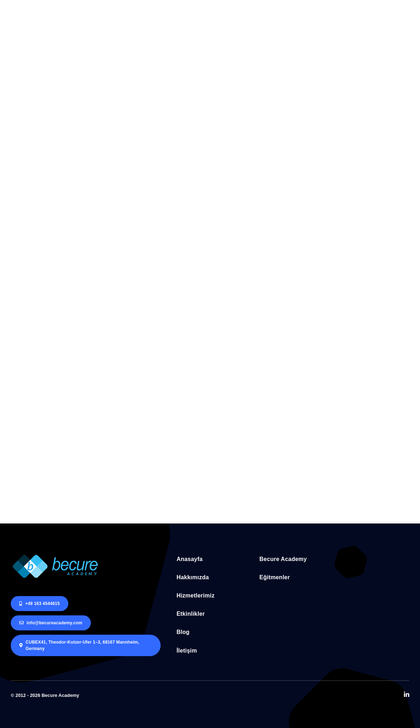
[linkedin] (406, 694)
